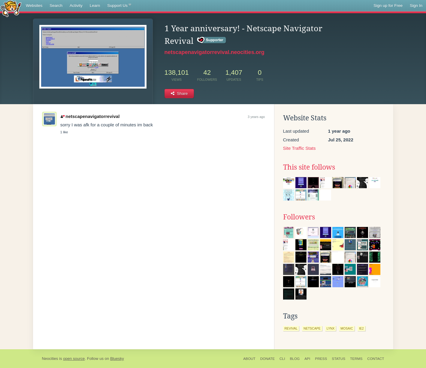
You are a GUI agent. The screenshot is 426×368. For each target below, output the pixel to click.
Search (56, 5)
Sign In (416, 5)
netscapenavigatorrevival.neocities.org (214, 52)
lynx (331, 328)
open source (74, 358)
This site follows (309, 167)
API (307, 359)
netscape (312, 328)
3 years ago (256, 117)
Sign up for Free (388, 5)
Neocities (50, 358)
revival (291, 328)
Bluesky (117, 358)
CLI (282, 359)
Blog (295, 359)
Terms (356, 359)
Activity (76, 5)
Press (321, 359)
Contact (375, 359)
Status (338, 359)
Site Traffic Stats (299, 148)
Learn (95, 5)
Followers (299, 217)
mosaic (346, 328)
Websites (34, 5)
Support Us (119, 5)
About (249, 359)
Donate (267, 359)
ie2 (361, 328)
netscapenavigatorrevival (90, 116)
